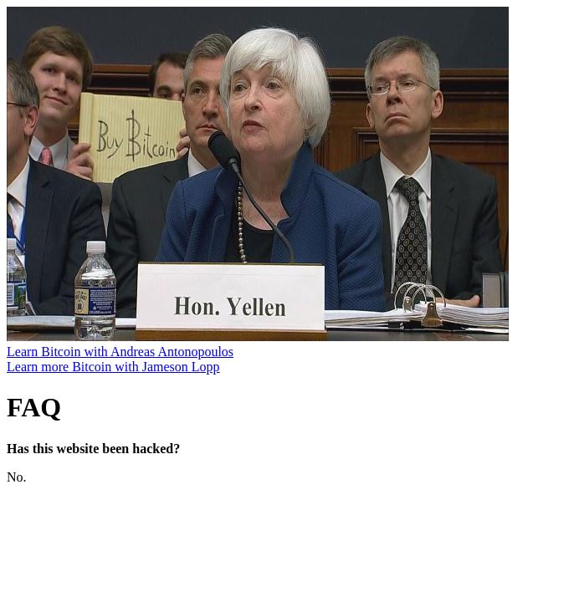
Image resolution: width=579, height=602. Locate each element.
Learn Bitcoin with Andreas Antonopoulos (120, 351)
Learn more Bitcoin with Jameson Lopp (113, 367)
